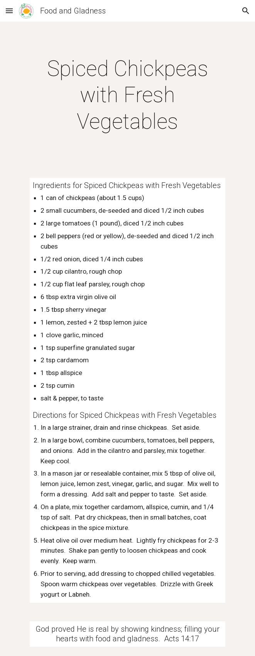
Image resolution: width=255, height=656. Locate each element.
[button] (9, 10)
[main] (127, 95)
